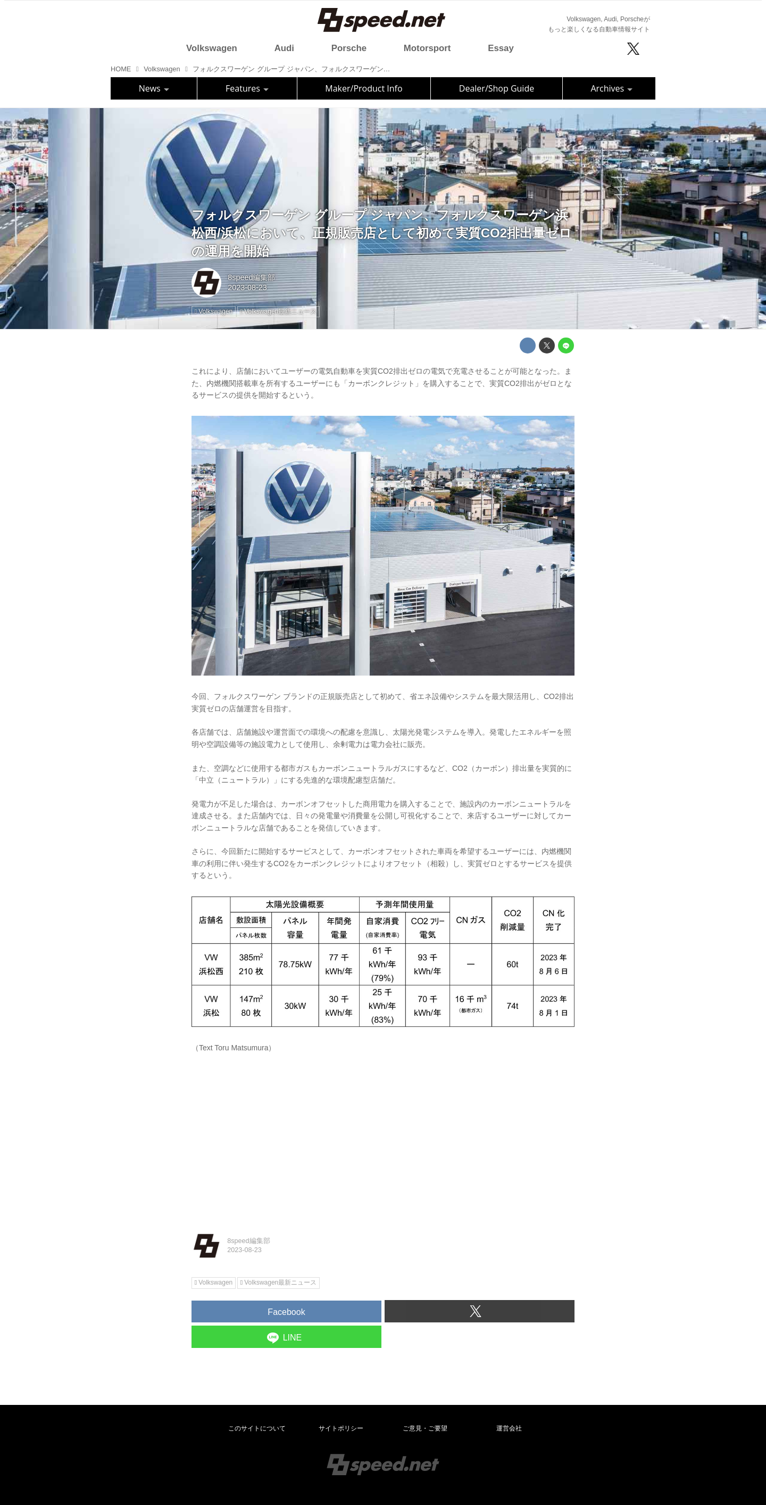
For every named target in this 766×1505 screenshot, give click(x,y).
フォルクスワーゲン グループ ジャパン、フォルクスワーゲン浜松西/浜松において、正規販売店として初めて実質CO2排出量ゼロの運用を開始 (382, 233)
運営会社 (509, 1428)
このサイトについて (257, 1428)
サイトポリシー (341, 1428)
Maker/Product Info (363, 88)
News (154, 88)
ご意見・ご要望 (425, 1428)
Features (247, 88)
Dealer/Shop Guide (496, 88)
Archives (611, 88)
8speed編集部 (251, 277)
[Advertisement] (383, 1140)
